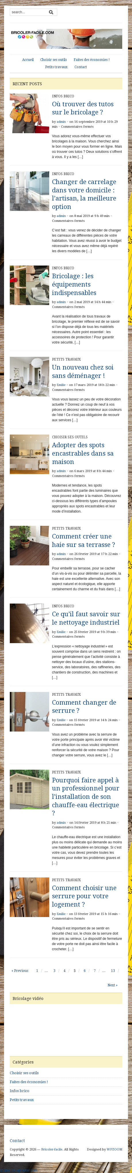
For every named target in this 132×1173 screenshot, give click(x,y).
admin (61, 122)
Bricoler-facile (51, 1149)
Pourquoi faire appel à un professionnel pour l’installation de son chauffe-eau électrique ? (85, 797)
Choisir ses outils (53, 60)
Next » (113, 985)
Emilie (61, 385)
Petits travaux (56, 67)
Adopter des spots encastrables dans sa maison (83, 453)
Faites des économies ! (92, 60)
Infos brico (63, 96)
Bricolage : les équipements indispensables (74, 284)
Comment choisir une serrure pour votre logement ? (84, 896)
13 (113, 971)
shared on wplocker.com (18, 1170)
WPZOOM (114, 1149)
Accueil (28, 60)
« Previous (20, 971)
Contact (80, 67)
